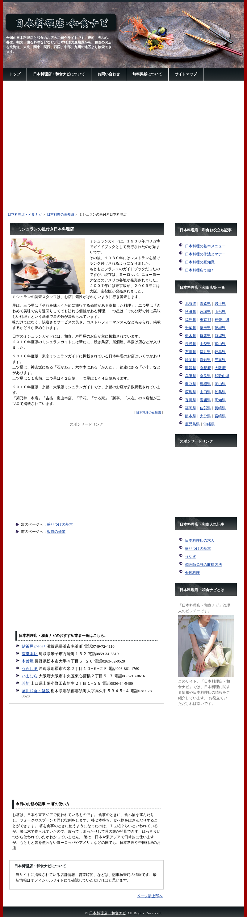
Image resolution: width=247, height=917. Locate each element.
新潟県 (220, 336)
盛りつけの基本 (60, 524)
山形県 (220, 311)
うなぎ (190, 556)
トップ (14, 74)
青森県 (205, 303)
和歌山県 (222, 376)
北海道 (190, 303)
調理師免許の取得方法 (203, 564)
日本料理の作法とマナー (205, 254)
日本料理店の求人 (200, 540)
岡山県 (220, 384)
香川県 (190, 400)
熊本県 (190, 416)
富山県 (220, 344)
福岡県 (190, 408)
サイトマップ (186, 74)
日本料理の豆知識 (60, 214)
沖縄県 (209, 424)
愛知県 (205, 360)
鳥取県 (190, 384)
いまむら (30, 676)
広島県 (190, 392)
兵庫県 (190, 376)
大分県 (205, 416)
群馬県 (205, 336)
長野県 (190, 344)
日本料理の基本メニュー (205, 246)
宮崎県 (220, 416)
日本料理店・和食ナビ (25, 214)
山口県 (205, 392)
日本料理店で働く (200, 270)
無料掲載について (147, 74)
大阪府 (220, 368)
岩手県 (220, 303)
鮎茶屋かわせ (34, 646)
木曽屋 (28, 661)
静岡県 (190, 360)
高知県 (220, 400)
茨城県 (220, 328)
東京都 (205, 320)
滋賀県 (190, 368)
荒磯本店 (30, 653)
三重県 (220, 360)
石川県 (190, 352)
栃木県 (190, 336)
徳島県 (220, 392)
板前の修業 (56, 531)
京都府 (205, 368)
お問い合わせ (109, 74)
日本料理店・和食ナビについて (59, 74)
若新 (26, 683)
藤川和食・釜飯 (36, 690)
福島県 (190, 320)
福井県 (205, 352)
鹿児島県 (192, 424)
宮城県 (205, 311)
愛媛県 (205, 400)
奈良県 (205, 376)
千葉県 (190, 328)
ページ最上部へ (150, 896)
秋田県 (190, 311)
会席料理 (192, 572)
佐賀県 (205, 408)
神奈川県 (222, 320)
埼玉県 (205, 328)
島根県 (205, 384)
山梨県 (205, 344)
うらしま (30, 668)
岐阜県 (220, 352)
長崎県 (220, 408)
